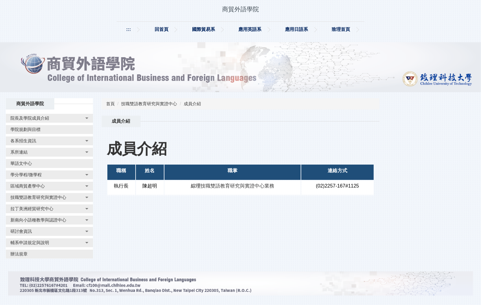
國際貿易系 (203, 29)
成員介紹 (192, 103)
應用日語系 (296, 29)
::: (128, 29)
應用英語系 (249, 29)
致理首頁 (341, 29)
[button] (49, 118)
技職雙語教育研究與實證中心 (149, 103)
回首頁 (161, 29)
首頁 (110, 103)
